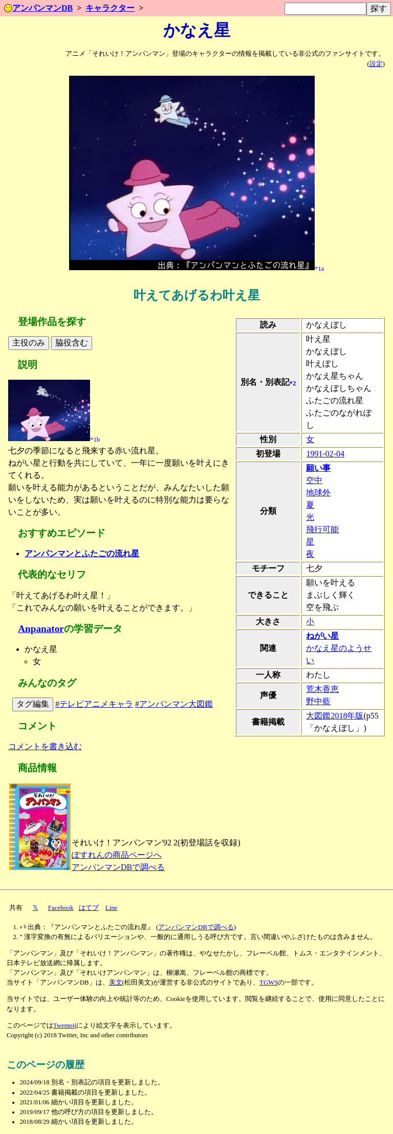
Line (111, 907)
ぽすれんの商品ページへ (117, 854)
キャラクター (110, 8)
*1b (95, 439)
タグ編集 (32, 704)
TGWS (268, 982)
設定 (376, 64)
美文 (115, 982)
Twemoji (64, 1025)
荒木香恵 (322, 689)
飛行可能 (322, 529)
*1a (319, 268)
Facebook (61, 907)
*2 (293, 382)
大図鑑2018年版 (334, 715)
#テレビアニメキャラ (94, 704)
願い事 (318, 468)
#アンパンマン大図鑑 (174, 704)
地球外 (318, 492)
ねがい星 (322, 635)
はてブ (89, 907)
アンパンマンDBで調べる (118, 867)
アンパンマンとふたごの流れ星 (82, 553)
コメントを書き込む (45, 746)
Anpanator (41, 628)
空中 (314, 480)
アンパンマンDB (38, 8)
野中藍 (318, 701)
